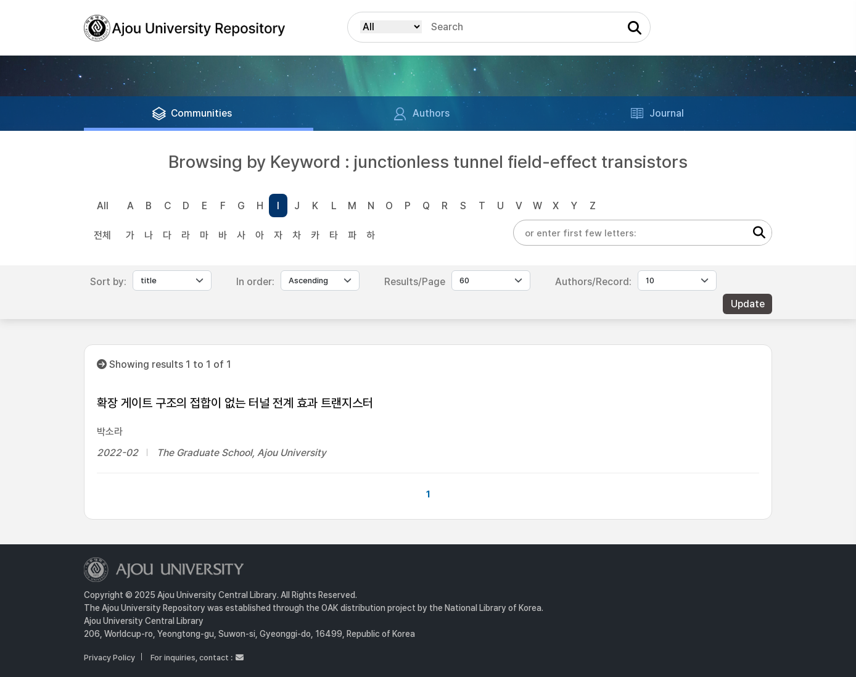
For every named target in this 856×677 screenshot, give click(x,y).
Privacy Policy (109, 657)
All (103, 206)
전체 (102, 235)
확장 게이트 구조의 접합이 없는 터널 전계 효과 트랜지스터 (235, 403)
